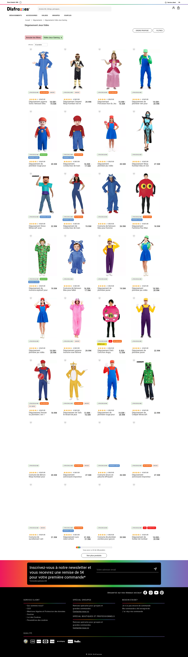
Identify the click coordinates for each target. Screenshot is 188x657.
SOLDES (45, 15)
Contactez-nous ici (81, 611)
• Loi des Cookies (33, 617)
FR (179, 2)
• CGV (28, 608)
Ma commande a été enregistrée (136, 608)
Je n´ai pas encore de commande (136, 605)
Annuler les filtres (33, 37)
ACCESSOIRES (31, 15)
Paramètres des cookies (37, 620)
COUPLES (68, 15)
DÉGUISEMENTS (15, 15)
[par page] (41, 44)
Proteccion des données (55, 611)
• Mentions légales (34, 611)
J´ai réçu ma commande (132, 611)
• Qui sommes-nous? (35, 605)
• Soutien (30, 614)
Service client (170, 2)
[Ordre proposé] (142, 30)
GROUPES (56, 15)
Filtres (159, 30)
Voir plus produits (94, 555)
